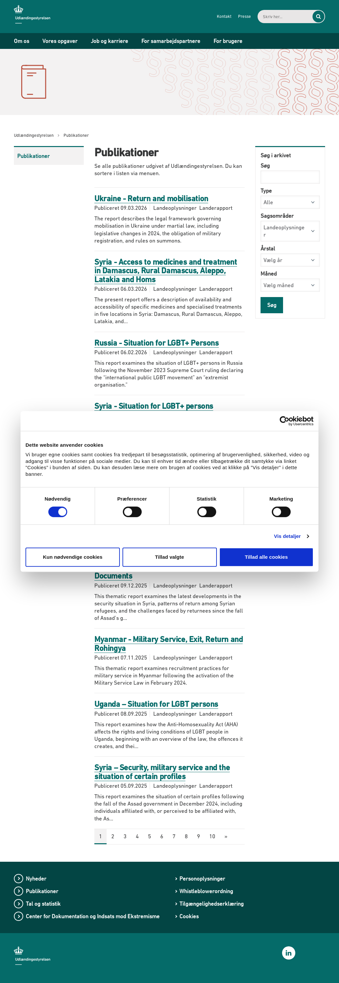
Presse (243, 16)
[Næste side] (226, 836)
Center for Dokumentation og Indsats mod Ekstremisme (93, 916)
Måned (269, 273)
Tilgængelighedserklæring (211, 903)
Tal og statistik (43, 903)
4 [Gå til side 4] (137, 836)
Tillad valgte (169, 557)
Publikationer (33, 156)
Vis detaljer (287, 536)
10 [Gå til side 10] (212, 836)
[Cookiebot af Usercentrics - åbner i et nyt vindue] (285, 421)
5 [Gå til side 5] (149, 836)
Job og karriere (109, 41)
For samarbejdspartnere (170, 41)
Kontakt (223, 16)
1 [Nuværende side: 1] (100, 836)
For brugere (228, 41)
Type (266, 190)
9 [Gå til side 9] (198, 836)
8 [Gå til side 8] (186, 836)
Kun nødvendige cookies (73, 557)
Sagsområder (277, 215)
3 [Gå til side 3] (124, 836)
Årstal (268, 248)
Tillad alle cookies (266, 557)
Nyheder (36, 878)
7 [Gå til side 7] (173, 836)
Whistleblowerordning (206, 891)
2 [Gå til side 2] (112, 836)
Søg (265, 165)
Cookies (189, 916)
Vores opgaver (59, 41)
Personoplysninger (202, 878)
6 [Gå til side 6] (161, 836)
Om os (21, 41)
